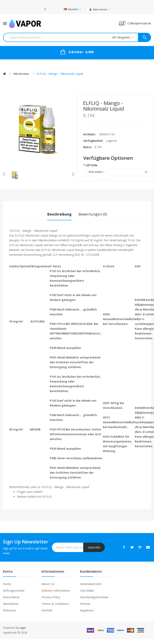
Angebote (87, 610)
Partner (85, 604)
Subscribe (94, 547)
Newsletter (11, 604)
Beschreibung (59, 214)
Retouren (9, 610)
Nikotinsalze (21, 74)
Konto (7, 584)
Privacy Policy (51, 597)
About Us (48, 584)
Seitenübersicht (90, 584)
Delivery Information (56, 590)
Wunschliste (11, 597)
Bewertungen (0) (92, 214)
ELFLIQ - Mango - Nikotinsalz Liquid (59, 74)
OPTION (91, 165)
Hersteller (87, 590)
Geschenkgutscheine (94, 597)
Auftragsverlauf (13, 590)
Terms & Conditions (55, 604)
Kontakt (47, 610)
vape (23, 628)
